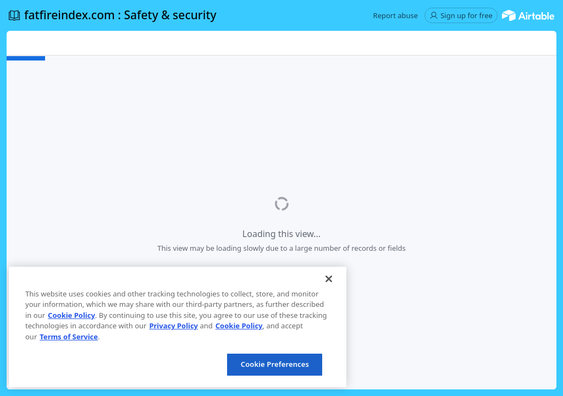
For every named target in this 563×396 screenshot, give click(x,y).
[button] (396, 15)
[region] (177, 327)
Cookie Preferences (275, 364)
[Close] (329, 279)
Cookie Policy (71, 315)
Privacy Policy (173, 326)
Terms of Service (69, 337)
